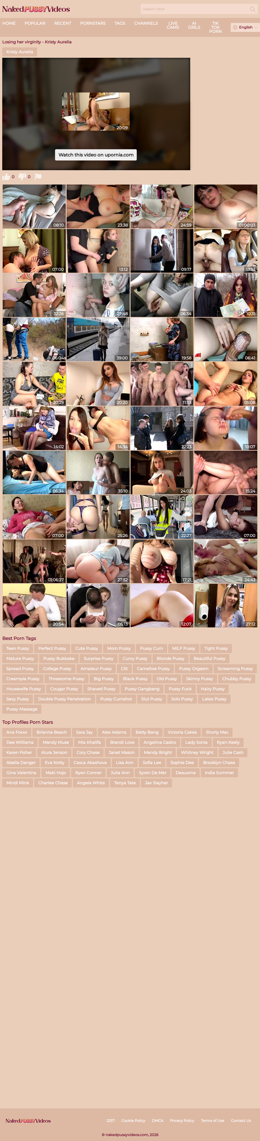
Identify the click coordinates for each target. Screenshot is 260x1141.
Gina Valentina (21, 772)
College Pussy (57, 668)
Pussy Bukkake (59, 658)
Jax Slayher (156, 782)
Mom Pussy (119, 648)
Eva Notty (54, 762)
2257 (110, 1121)
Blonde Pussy (170, 658)
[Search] (253, 9)
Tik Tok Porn (215, 27)
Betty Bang (147, 732)
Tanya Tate (125, 782)
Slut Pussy (151, 699)
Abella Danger (21, 762)
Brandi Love (122, 742)
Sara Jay (84, 732)
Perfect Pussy (52, 648)
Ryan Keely (228, 742)
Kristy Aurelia (19, 51)
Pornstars (93, 23)
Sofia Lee (152, 762)
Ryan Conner (88, 772)
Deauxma (186, 772)
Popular (35, 23)
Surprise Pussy (98, 658)
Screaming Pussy (235, 668)
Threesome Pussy (66, 678)
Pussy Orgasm (193, 668)
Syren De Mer (152, 772)
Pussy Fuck (180, 688)
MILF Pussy (183, 648)
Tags (120, 23)
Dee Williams (20, 742)
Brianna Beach (51, 732)
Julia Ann (120, 772)
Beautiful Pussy (209, 658)
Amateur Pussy (96, 668)
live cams (173, 25)
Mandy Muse (56, 742)
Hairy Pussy (213, 688)
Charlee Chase (53, 782)
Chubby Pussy (236, 678)
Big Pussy (104, 678)
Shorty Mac (217, 732)
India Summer (219, 772)
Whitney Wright (197, 752)
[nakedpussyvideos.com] (28, 1121)
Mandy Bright (158, 752)
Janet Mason (122, 752)
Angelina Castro (160, 742)
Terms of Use (212, 1121)
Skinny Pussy (199, 678)
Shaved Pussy (101, 688)
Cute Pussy (86, 648)
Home (9, 23)
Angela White (91, 782)
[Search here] (199, 9)
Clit (124, 668)
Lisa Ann (124, 762)
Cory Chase (88, 752)
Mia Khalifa (89, 742)
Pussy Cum (151, 648)
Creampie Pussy (22, 678)
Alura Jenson (54, 752)
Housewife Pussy (23, 688)
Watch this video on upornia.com (96, 155)
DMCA (157, 1121)
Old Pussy (167, 678)
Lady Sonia (196, 742)
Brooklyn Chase (219, 762)
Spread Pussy (20, 668)
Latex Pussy (214, 699)
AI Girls (194, 25)
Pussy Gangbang (142, 688)
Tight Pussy (216, 648)
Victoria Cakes (182, 732)
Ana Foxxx (16, 732)
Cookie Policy (133, 1121)
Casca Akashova (90, 762)
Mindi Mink (17, 782)
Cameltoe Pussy (153, 668)
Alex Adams (114, 732)
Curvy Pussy (135, 658)
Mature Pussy (20, 658)
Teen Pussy (17, 648)
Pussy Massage (21, 709)
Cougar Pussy (64, 688)
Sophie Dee (182, 762)
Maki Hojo (55, 772)
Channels (146, 23)
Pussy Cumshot (116, 699)
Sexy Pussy (17, 699)
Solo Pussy (182, 699)
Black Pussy (135, 678)
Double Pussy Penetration (64, 699)
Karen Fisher (19, 752)
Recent (62, 23)
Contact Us (241, 1121)
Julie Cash (233, 752)
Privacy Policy (182, 1121)
